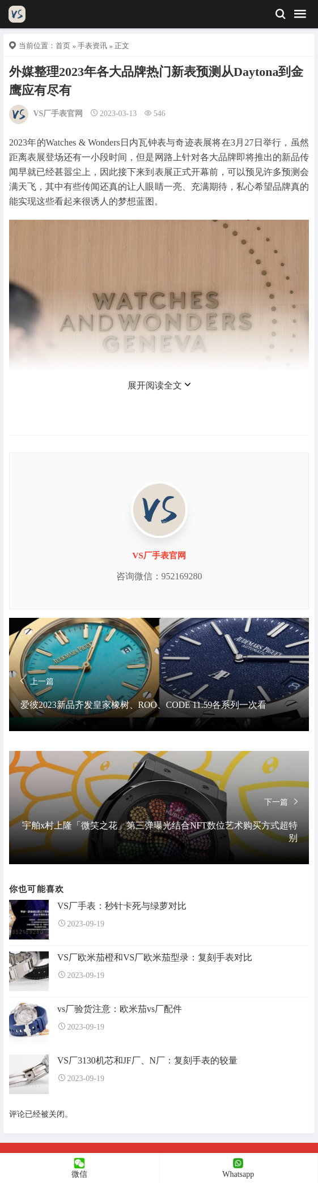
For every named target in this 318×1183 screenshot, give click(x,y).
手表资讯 (92, 45)
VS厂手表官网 (58, 113)
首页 (63, 45)
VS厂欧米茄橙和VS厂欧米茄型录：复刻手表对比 (154, 957)
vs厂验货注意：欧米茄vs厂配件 (119, 1009)
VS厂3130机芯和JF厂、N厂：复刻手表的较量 (147, 1060)
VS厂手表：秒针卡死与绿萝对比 (121, 906)
